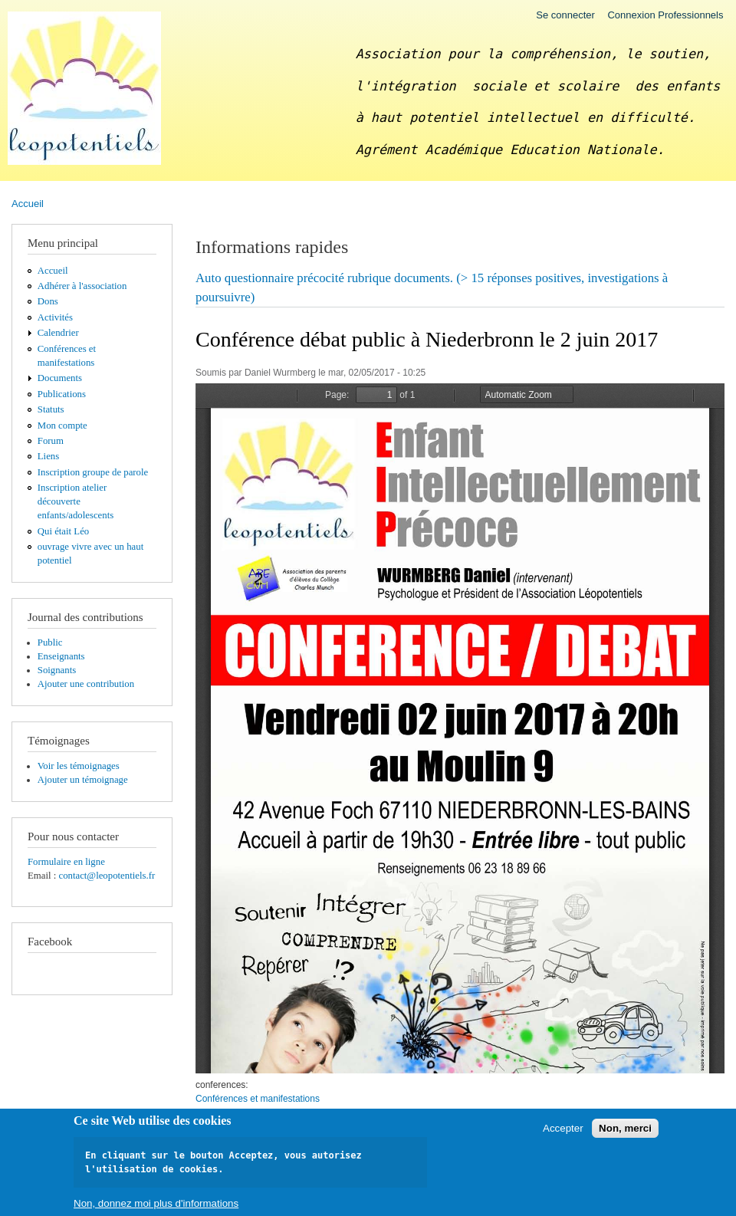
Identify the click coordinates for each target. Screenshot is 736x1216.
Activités (55, 317)
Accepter (563, 1128)
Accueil (28, 203)
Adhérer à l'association (82, 286)
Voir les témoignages (79, 766)
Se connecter (565, 15)
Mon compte (62, 425)
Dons (48, 301)
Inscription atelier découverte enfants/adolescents (75, 501)
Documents (60, 378)
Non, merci (625, 1128)
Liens (48, 456)
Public (50, 642)
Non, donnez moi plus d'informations (156, 1203)
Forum (51, 440)
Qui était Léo (63, 531)
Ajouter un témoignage (83, 779)
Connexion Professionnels (665, 15)
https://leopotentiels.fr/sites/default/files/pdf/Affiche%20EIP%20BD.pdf (460, 728)
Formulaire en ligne (66, 861)
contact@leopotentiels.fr (106, 875)
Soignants (57, 670)
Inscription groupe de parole (93, 472)
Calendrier (58, 332)
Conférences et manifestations (258, 1098)
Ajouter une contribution (86, 684)
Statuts (51, 409)
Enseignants (61, 656)
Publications (62, 394)
